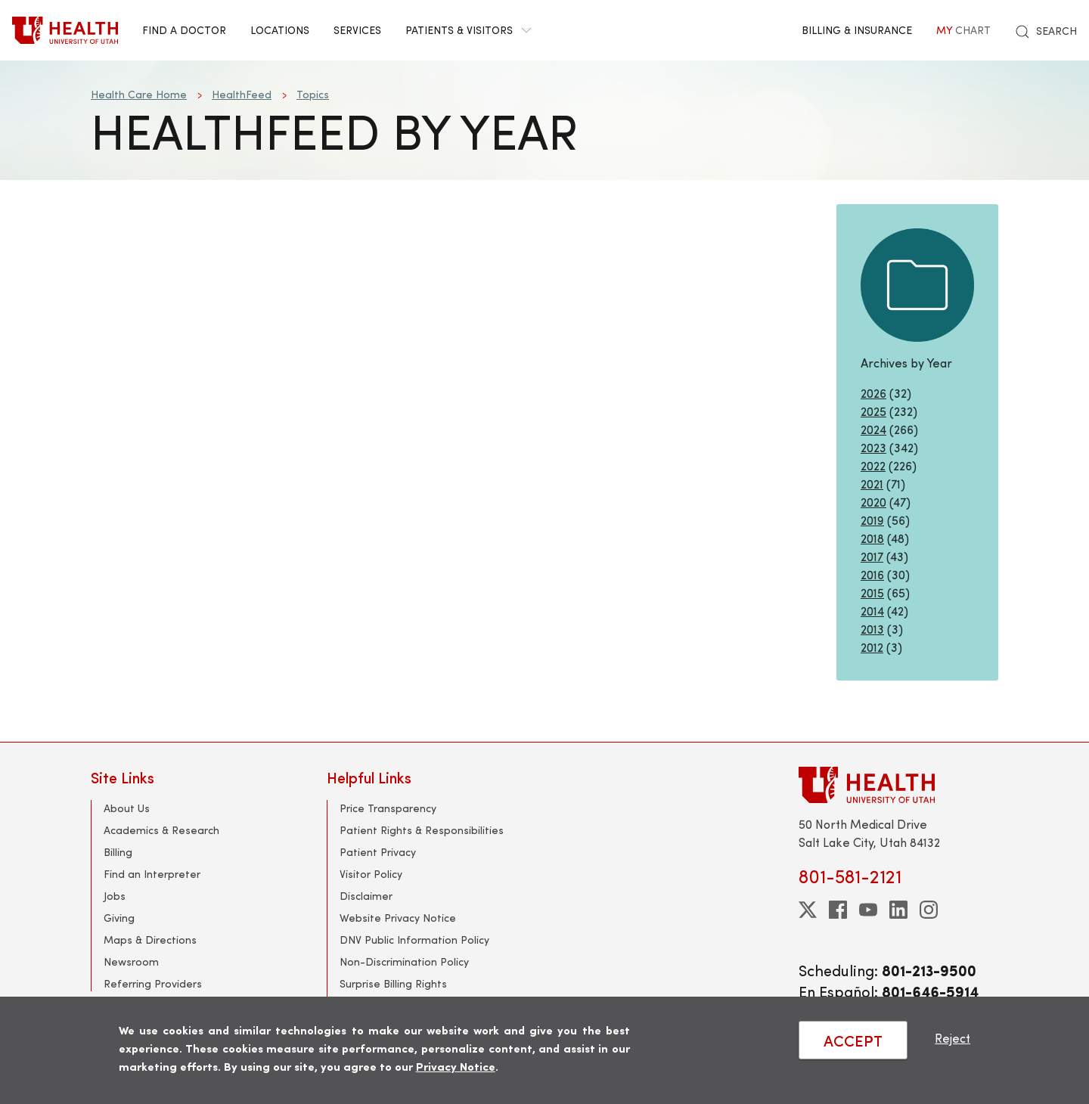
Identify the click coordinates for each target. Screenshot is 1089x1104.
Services (357, 30)
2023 (873, 447)
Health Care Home (139, 94)
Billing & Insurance (857, 30)
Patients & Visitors (468, 30)
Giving (119, 917)
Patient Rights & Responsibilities (422, 830)
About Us (127, 808)
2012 (872, 647)
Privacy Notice (455, 1066)
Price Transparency (388, 808)
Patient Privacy (378, 852)
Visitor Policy (371, 874)
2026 (873, 393)
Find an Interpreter (152, 874)
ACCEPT (853, 1040)
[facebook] (838, 910)
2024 (873, 429)
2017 (872, 556)
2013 (872, 629)
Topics (312, 94)
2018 (872, 538)
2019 (872, 520)
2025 (873, 411)
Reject (952, 1038)
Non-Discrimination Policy (404, 961)
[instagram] (929, 910)
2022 (873, 465)
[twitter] (808, 910)
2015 (872, 592)
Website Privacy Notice (398, 917)
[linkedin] (898, 910)
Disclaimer (366, 895)
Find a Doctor (184, 30)
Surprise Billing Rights (393, 983)
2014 (872, 611)
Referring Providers (153, 983)
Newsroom (131, 961)
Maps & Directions (150, 939)
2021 (872, 484)
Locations (279, 30)
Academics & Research (161, 830)
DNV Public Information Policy (414, 939)
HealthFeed (241, 94)
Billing (118, 852)
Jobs (115, 895)
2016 (872, 574)
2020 (873, 502)
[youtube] (868, 910)
